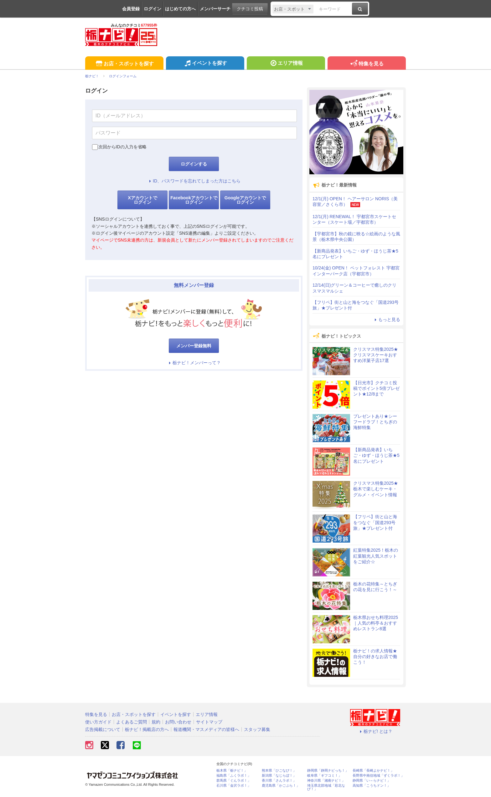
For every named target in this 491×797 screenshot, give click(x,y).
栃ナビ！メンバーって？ (194, 362)
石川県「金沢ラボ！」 (233, 785)
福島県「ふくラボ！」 (233, 775)
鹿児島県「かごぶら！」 (281, 785)
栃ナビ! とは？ (375, 731)
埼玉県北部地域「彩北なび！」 (326, 787)
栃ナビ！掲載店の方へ (147, 729)
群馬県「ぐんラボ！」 (233, 780)
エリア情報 (285, 63)
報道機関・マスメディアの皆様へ (206, 729)
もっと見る (386, 319)
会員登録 (131, 8)
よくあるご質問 (131, 721)
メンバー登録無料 (193, 345)
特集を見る (366, 64)
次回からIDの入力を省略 (122, 146)
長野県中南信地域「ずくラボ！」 (378, 775)
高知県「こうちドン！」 (371, 785)
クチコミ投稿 (250, 8)
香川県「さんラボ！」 (279, 780)
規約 (156, 721)
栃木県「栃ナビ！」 (231, 770)
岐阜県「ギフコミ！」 (324, 775)
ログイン (152, 8)
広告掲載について (102, 729)
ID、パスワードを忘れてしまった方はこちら (193, 180)
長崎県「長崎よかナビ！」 (373, 770)
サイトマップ (209, 721)
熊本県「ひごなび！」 (279, 770)
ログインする (194, 163)
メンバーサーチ (215, 8)
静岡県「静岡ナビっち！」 (328, 770)
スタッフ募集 (257, 729)
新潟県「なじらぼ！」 (279, 775)
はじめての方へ (180, 8)
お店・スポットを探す (124, 64)
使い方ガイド (98, 721)
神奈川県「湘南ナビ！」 (326, 780)
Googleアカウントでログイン (245, 200)
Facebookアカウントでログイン (193, 200)
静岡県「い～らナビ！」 (371, 780)
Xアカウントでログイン (142, 200)
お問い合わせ (178, 721)
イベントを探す (205, 63)
